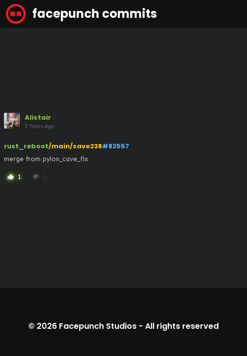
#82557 (115, 146)
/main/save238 (75, 146)
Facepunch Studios (98, 326)
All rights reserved (182, 326)
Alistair (38, 117)
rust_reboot (26, 146)
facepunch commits (81, 14)
